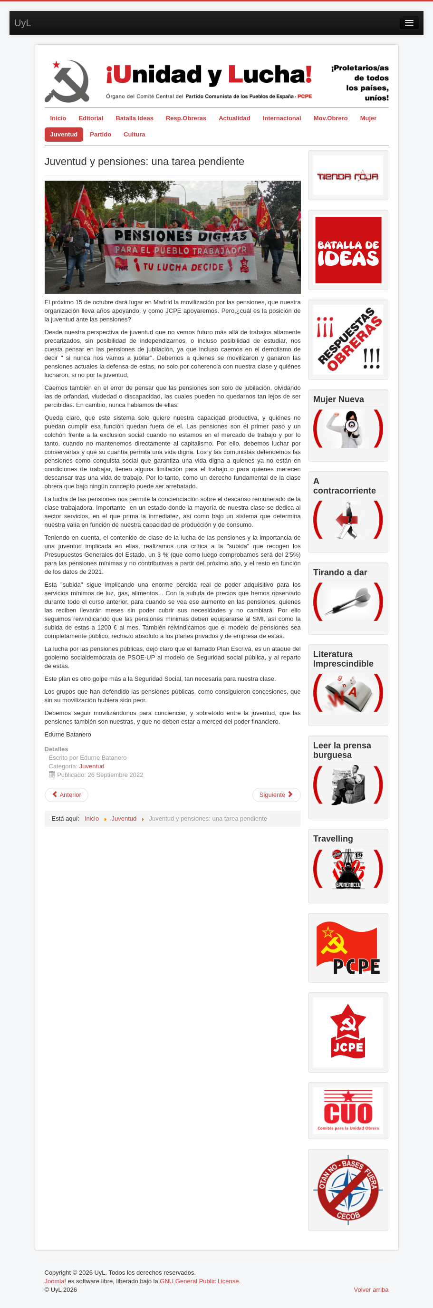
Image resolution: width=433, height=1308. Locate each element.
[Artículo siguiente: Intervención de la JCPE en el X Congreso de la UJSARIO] (276, 795)
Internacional (282, 118)
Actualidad (234, 118)
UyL (22, 23)
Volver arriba (371, 1289)
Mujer (368, 118)
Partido (100, 134)
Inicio (58, 118)
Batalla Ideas (134, 118)
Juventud (64, 134)
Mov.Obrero (331, 118)
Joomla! (56, 1281)
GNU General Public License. (200, 1281)
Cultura (134, 134)
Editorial (90, 118)
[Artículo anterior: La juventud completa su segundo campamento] (66, 795)
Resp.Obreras (186, 118)
